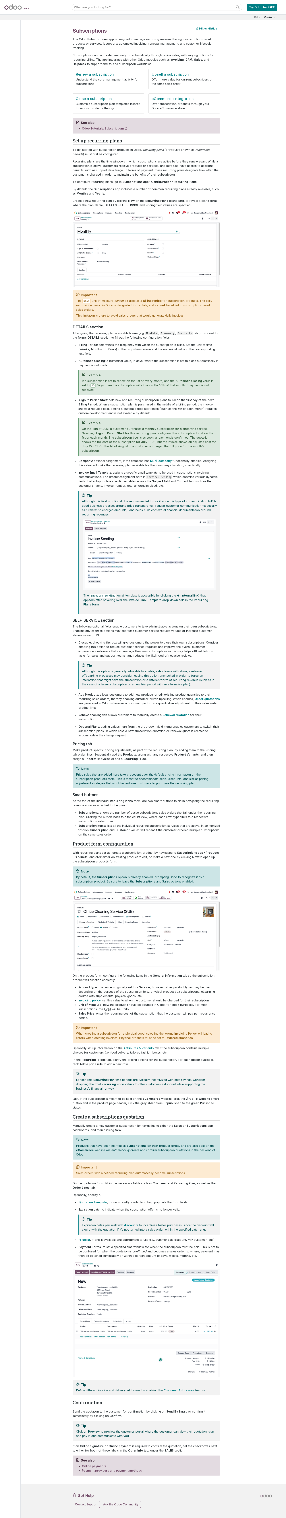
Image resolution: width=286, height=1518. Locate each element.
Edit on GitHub (206, 28)
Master (268, 17)
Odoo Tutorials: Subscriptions (103, 128)
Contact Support (86, 1504)
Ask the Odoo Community (120, 1504)
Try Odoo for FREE (262, 7)
